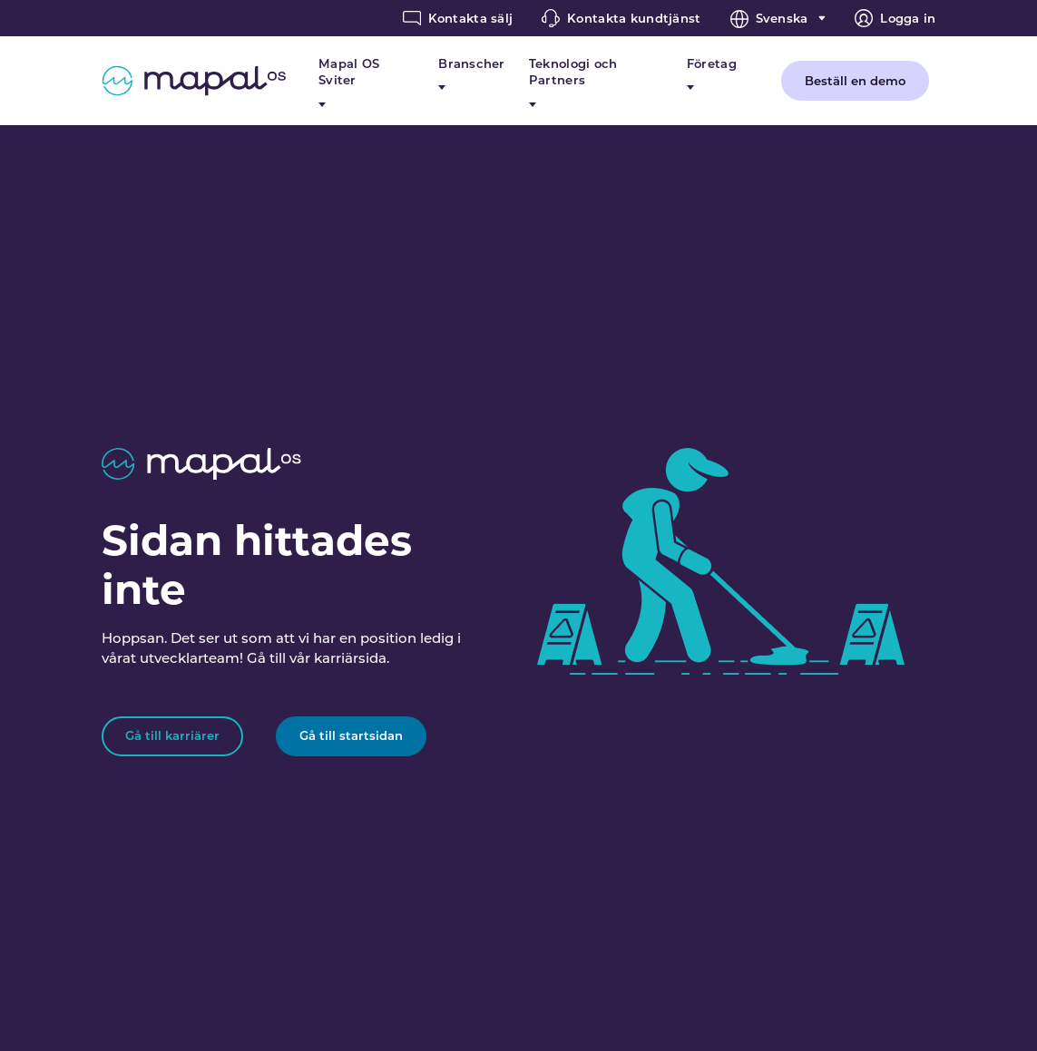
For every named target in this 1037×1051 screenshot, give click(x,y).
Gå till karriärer (172, 735)
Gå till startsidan (351, 735)
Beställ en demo (855, 80)
